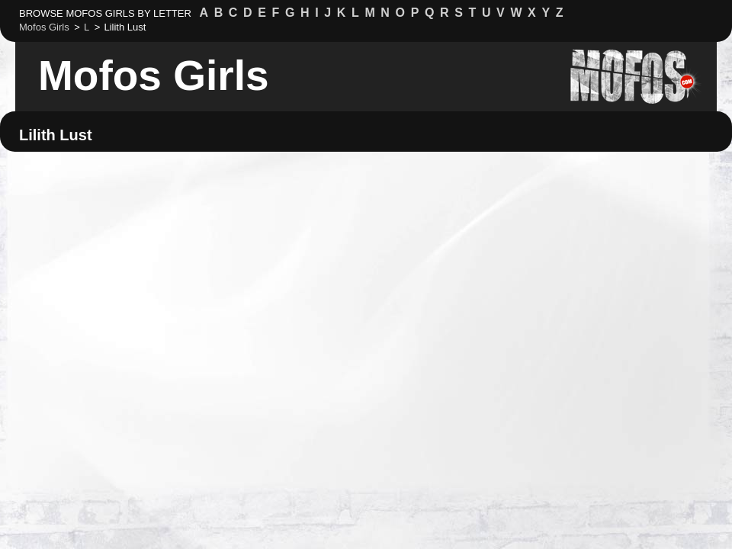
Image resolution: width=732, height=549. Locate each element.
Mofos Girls (153, 75)
